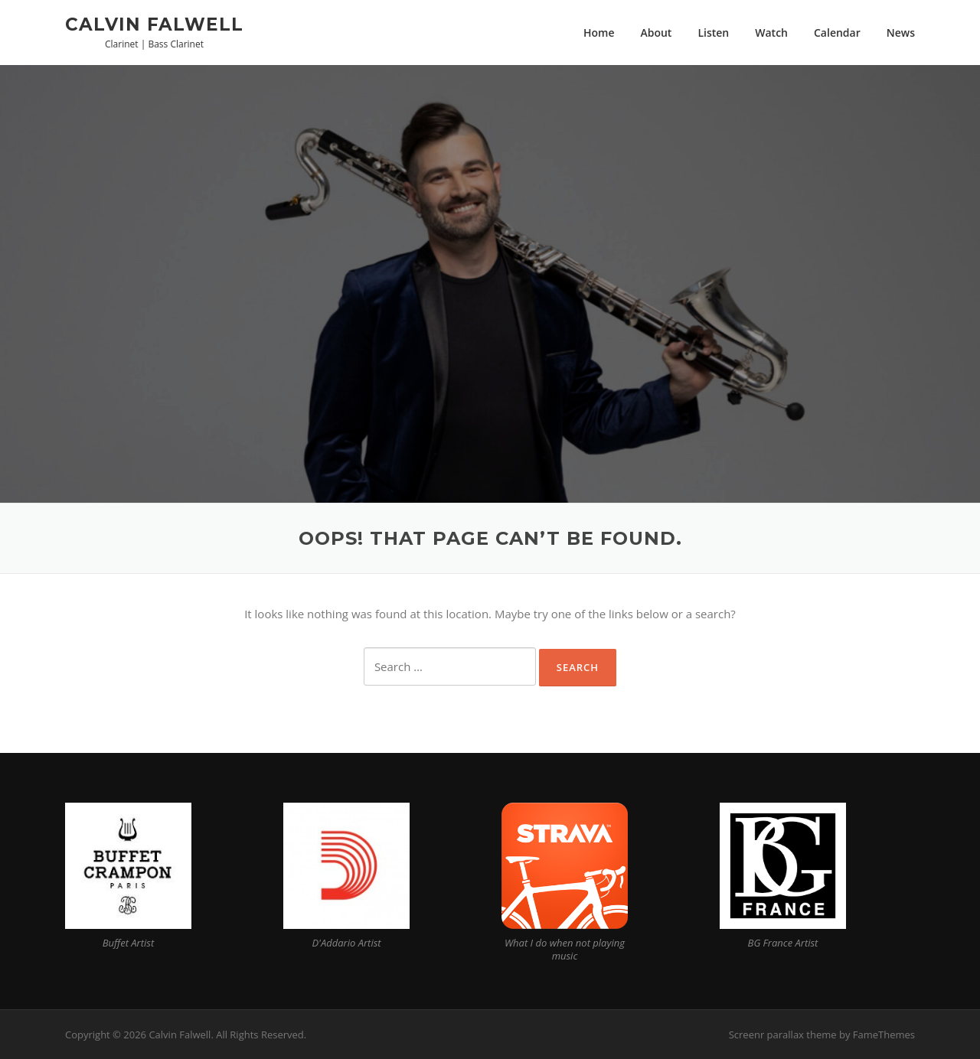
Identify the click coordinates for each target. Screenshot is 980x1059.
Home (599, 32)
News (901, 32)
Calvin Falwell (154, 23)
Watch (771, 32)
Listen (713, 32)
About (655, 32)
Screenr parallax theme (783, 1034)
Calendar (837, 32)
